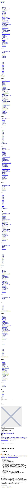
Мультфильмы (4, 143)
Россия (3, 52)
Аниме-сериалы (4, 356)
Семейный (4, 36)
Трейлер (10, 486)
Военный (4, 13)
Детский (4, 16)
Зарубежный (5, 20)
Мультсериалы (4, 208)
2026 (3, 62)
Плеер (2, 486)
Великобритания (6, 51)
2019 (3, 71)
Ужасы (3, 41)
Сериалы (3, 75)
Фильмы (2, 2)
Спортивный (5, 38)
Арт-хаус (4, 7)
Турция (3, 55)
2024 (3, 65)
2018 (3, 72)
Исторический (5, 22)
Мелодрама (4, 26)
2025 (3, 63)
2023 (3, 66)
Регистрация (3, 433)
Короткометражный (6, 24)
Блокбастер (4, 10)
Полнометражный (6, 30)
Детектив (4, 14)
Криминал (4, 25)
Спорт (3, 37)
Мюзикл (4, 29)
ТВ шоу (2, 265)
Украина (4, 56)
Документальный (6, 18)
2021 (3, 68)
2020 (3, 69)
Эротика (4, 46)
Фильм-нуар (5, 43)
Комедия (4, 23)
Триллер (4, 40)
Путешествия (5, 32)
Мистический (5, 28)
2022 (3, 67)
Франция (4, 57)
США (3, 53)
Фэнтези (4, 44)
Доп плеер (6, 486)
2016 (3, 74)
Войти (2, 431)
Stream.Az (3, 1)
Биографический (6, 8)
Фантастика (4, 42)
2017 (3, 73)
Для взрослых (5, 17)
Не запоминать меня (6, 430)
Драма (3, 19)
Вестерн (4, 12)
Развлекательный (6, 34)
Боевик (3, 11)
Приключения (5, 31)
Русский (4, 35)
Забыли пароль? (10, 433)
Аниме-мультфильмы (5, 311)
